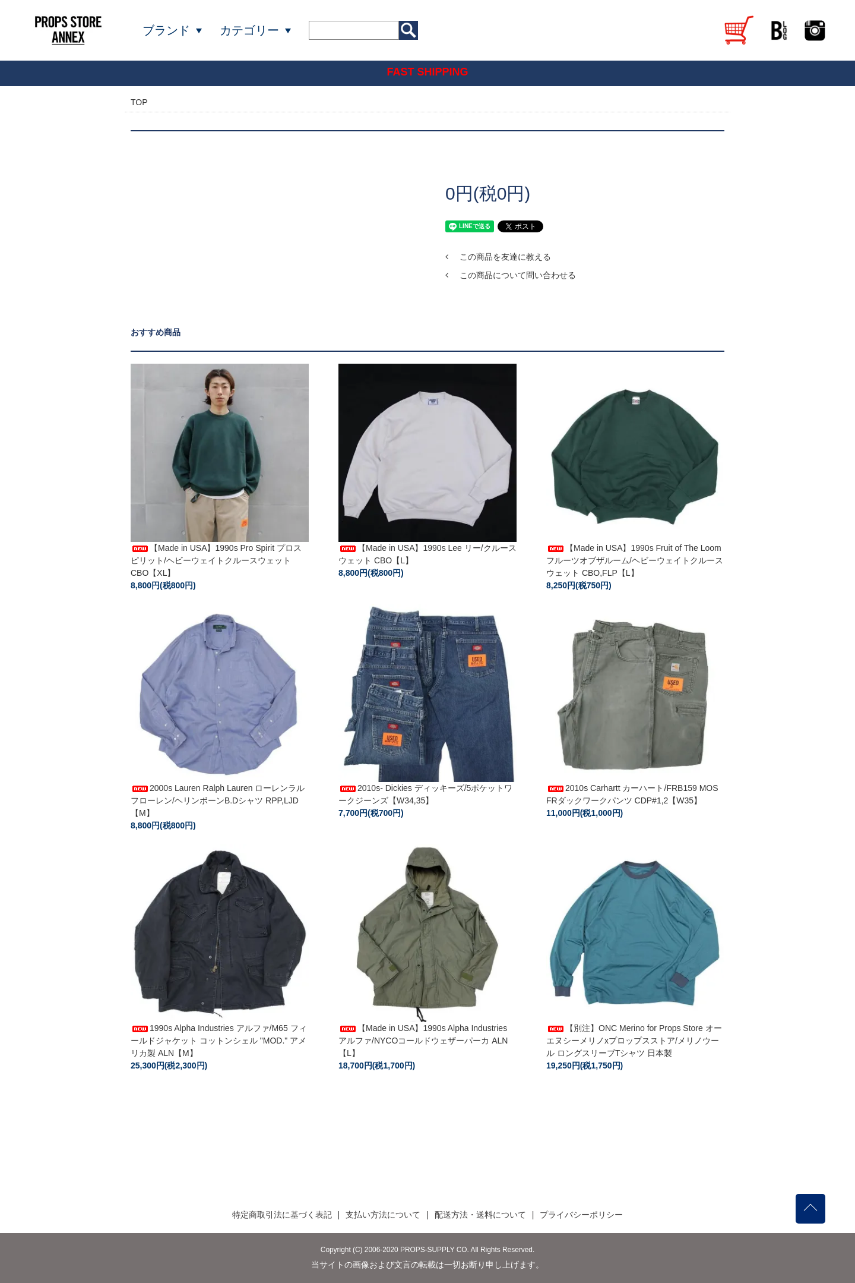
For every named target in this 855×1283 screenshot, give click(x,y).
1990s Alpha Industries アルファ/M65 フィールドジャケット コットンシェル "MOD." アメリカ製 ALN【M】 (219, 1040)
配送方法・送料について (480, 1214)
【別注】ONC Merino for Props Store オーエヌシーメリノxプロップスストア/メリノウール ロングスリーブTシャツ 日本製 (634, 1040)
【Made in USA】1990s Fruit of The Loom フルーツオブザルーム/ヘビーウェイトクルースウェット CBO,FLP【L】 (634, 560)
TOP (139, 102)
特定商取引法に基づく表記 (282, 1214)
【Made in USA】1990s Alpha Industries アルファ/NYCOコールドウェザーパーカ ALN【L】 (423, 1040)
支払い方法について (383, 1214)
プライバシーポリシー (581, 1214)
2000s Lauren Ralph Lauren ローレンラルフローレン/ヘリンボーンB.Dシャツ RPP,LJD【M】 (218, 800)
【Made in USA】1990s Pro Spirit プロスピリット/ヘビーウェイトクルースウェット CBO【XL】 (216, 560)
